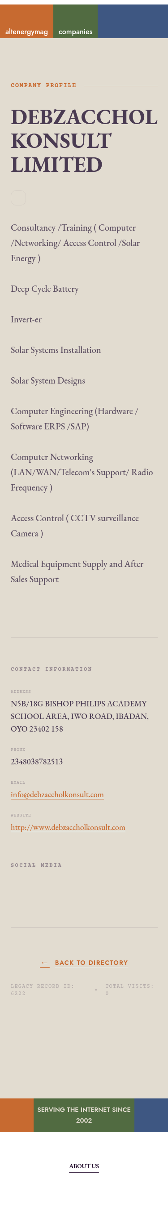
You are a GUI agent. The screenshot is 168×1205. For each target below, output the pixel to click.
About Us (84, 1166)
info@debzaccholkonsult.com (57, 794)
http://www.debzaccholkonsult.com (68, 827)
